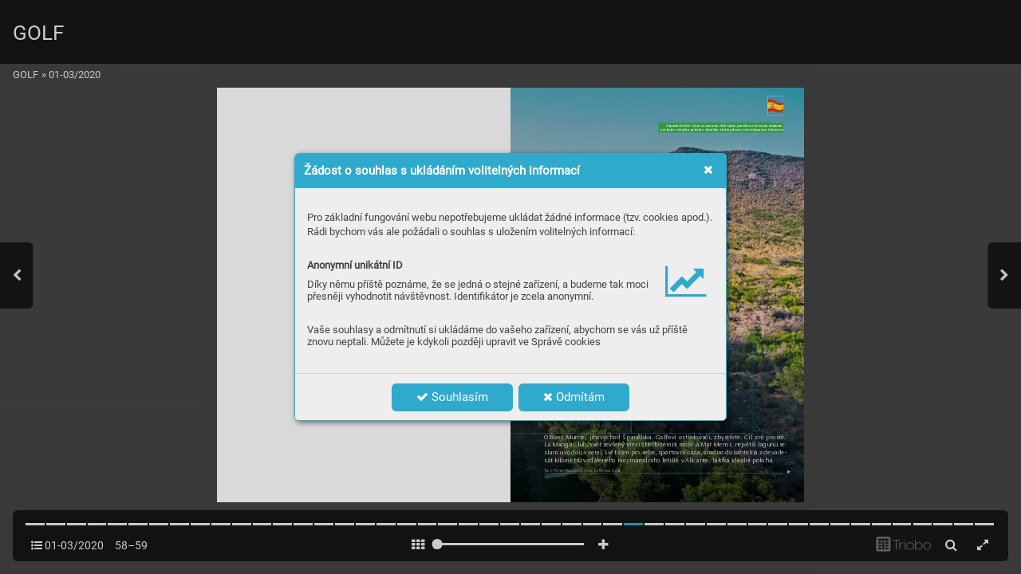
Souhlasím (452, 397)
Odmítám (574, 397)
